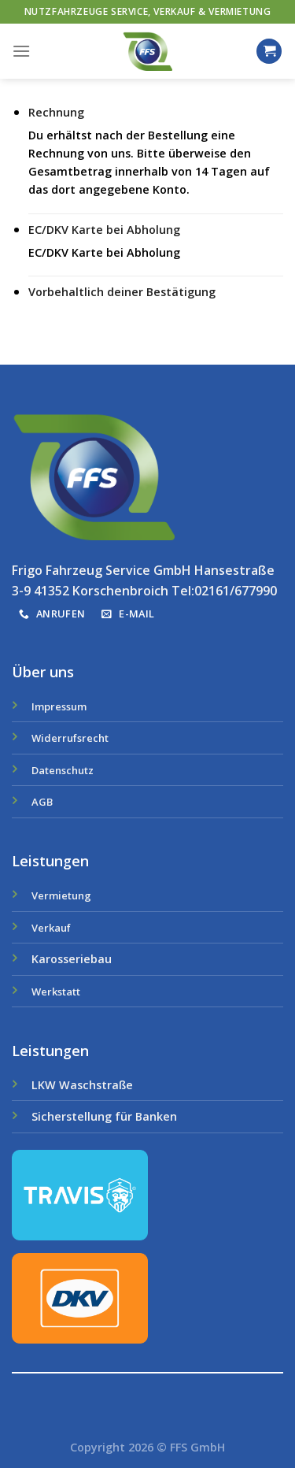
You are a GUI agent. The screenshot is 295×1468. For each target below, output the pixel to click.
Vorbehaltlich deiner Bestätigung (122, 291)
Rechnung (56, 112)
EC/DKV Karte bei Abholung (104, 229)
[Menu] (21, 51)
